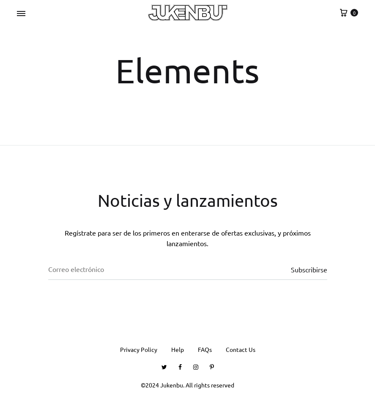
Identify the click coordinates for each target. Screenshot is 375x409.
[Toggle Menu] (21, 13)
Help (177, 349)
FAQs (205, 349)
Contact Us (240, 349)
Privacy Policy (138, 349)
